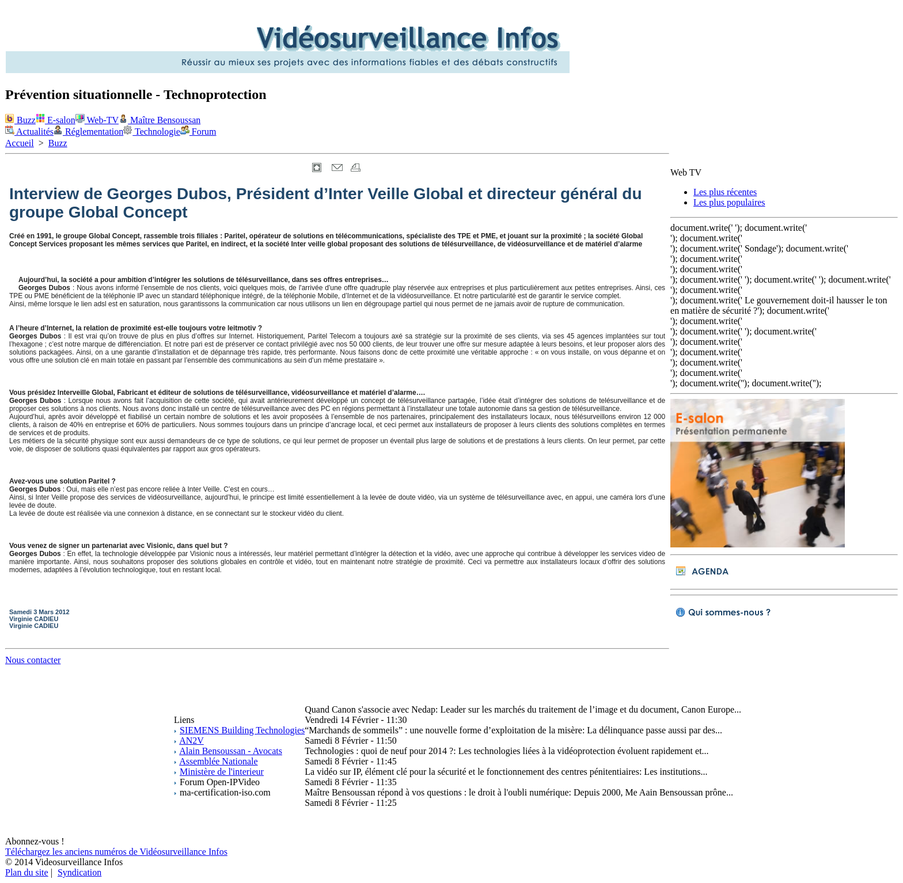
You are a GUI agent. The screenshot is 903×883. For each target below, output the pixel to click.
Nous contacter (32, 660)
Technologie (151, 131)
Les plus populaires (729, 202)
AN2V (191, 740)
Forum (198, 131)
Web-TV (97, 120)
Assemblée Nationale (218, 761)
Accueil (19, 143)
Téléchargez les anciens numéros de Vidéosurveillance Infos (116, 852)
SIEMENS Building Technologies (242, 730)
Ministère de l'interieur (222, 772)
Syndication (79, 872)
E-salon (55, 120)
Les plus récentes (725, 192)
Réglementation (88, 131)
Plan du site (26, 872)
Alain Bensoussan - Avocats (230, 751)
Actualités (29, 131)
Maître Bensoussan (159, 120)
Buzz (20, 120)
